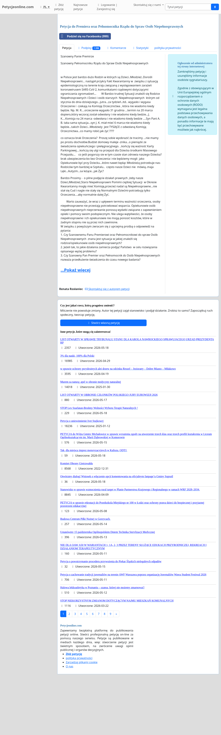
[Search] (188, 7)
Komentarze (116, 96)
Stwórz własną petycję (103, 371)
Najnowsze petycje (81, 7)
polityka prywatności (167, 96)
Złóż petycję (59, 7)
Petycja (66, 96)
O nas (69, 715)
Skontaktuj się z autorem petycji (107, 337)
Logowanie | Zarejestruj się (107, 7)
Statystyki (140, 96)
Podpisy (88, 96)
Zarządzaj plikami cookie (81, 711)
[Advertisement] (138, 44)
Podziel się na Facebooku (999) (84, 85)
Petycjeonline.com (18, 6)
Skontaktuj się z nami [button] (147, 5)
